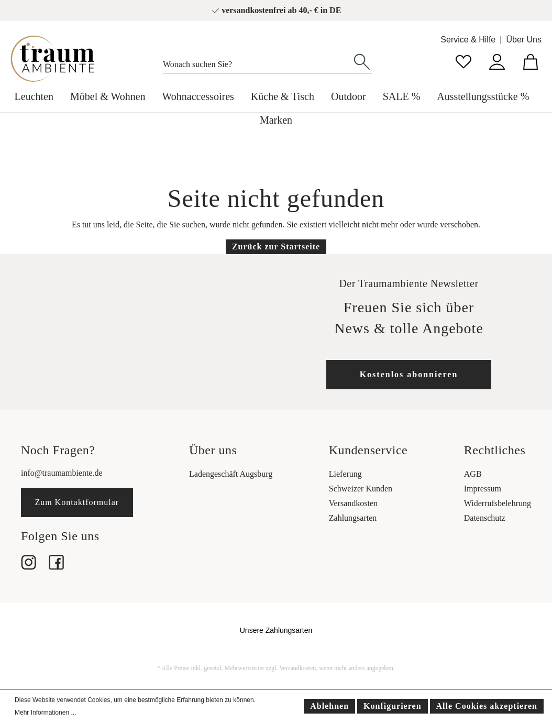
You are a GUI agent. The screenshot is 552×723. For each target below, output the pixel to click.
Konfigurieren (392, 706)
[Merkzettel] (463, 60)
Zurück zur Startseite (276, 246)
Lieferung (345, 473)
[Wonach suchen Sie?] (257, 61)
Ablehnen (329, 706)
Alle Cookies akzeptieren (486, 706)
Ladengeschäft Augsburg (230, 473)
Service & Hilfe (467, 39)
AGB (473, 473)
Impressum (482, 488)
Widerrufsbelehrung (497, 503)
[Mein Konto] (497, 60)
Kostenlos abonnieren (409, 374)
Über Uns (524, 39)
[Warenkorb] (531, 60)
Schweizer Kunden (360, 488)
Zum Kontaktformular (77, 502)
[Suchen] (361, 60)
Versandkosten (353, 503)
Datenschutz (484, 517)
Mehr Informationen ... (45, 712)
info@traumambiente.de (62, 472)
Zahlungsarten (353, 517)
